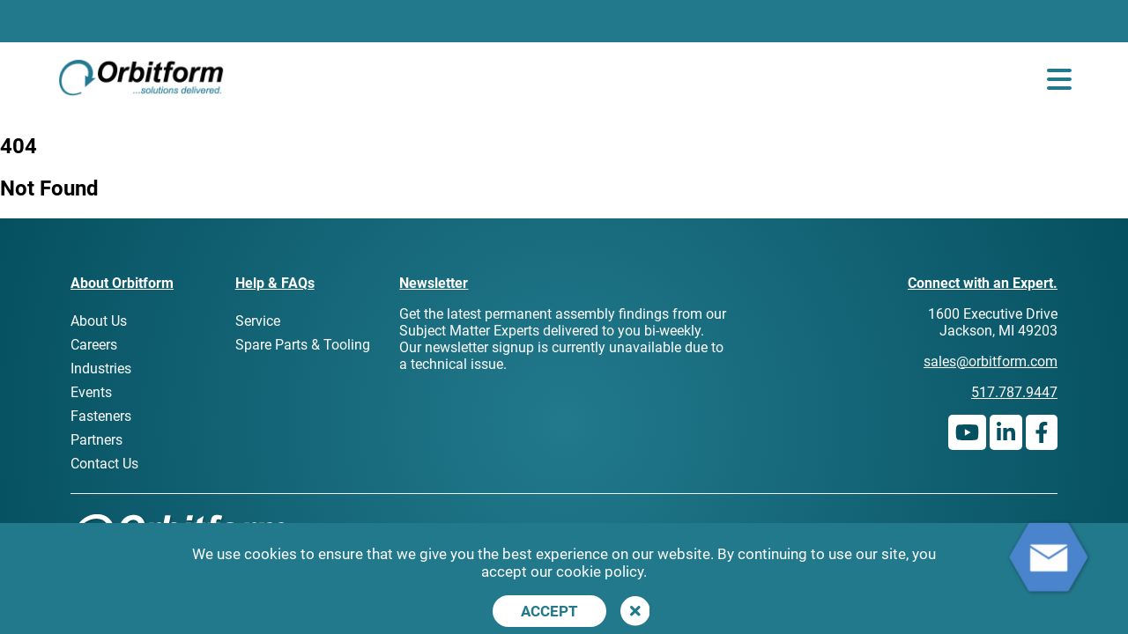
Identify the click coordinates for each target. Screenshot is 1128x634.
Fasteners (100, 416)
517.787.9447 (1014, 392)
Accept (549, 611)
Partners (96, 439)
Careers (93, 344)
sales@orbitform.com (991, 361)
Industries (100, 368)
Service (257, 321)
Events (91, 392)
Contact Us (104, 463)
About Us (98, 321)
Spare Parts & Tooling (302, 344)
